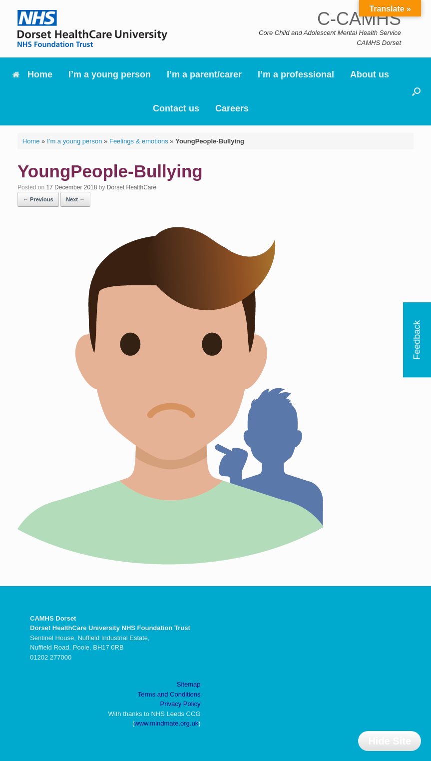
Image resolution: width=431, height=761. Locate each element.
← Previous (38, 199)
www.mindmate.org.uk (166, 723)
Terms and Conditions (169, 694)
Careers (232, 108)
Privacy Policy (180, 704)
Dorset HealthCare (131, 187)
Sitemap (189, 684)
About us (369, 74)
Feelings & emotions (138, 141)
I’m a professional (296, 74)
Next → (75, 199)
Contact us (176, 108)
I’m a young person (109, 74)
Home (32, 74)
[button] (416, 91)
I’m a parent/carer (204, 74)
